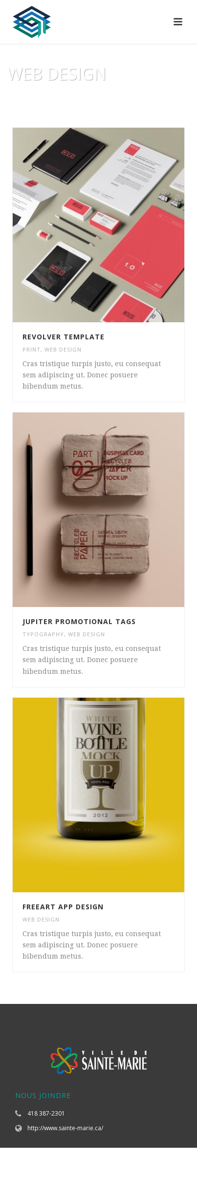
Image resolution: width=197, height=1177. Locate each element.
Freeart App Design (63, 906)
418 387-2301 (46, 1113)
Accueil (76, 98)
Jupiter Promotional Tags (79, 621)
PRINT (31, 349)
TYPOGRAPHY (43, 634)
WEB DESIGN (63, 349)
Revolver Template (63, 336)
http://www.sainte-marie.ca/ (65, 1128)
